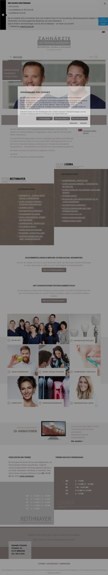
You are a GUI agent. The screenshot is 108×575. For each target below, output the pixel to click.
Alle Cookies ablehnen (61, 118)
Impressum (83, 123)
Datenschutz (73, 123)
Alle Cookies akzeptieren (79, 118)
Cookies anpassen (44, 118)
